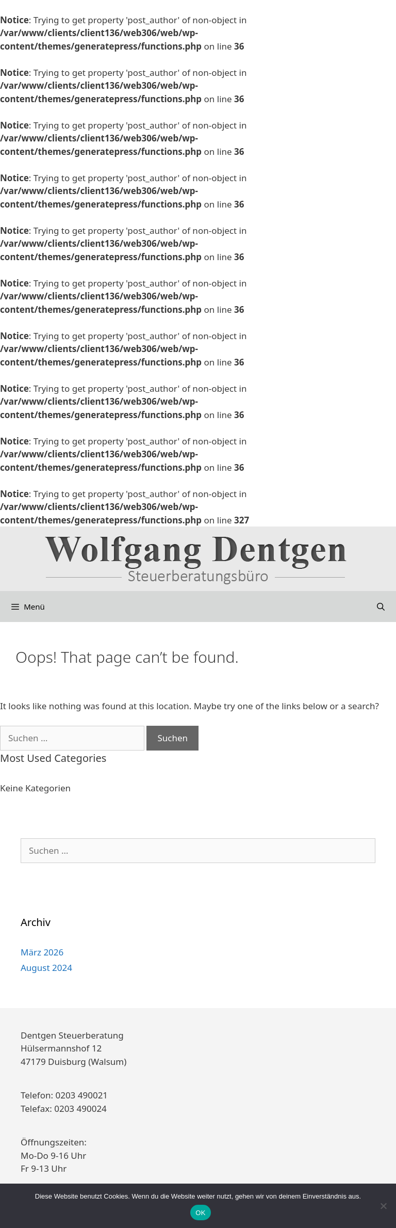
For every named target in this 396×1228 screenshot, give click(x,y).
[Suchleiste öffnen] (381, 606)
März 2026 (42, 952)
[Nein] (383, 1206)
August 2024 (46, 968)
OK (200, 1213)
